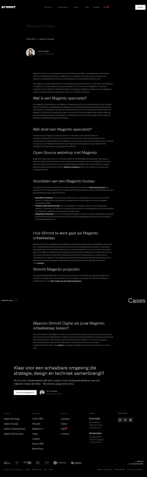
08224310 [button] (140, 461)
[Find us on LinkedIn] (130, 420)
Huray (45, 469)
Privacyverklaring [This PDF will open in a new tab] (119, 469)
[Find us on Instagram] (120, 420)
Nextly (51, 469)
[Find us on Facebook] (125, 420)
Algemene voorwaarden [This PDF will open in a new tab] (105, 469)
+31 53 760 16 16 (95, 428)
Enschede (94, 419)
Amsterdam (95, 433)
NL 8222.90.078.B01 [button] (137, 464)
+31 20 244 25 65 (95, 442)
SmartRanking (36, 469)
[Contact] (140, 7)
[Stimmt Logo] (9, 7)
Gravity (27, 469)
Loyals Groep (19, 469)
